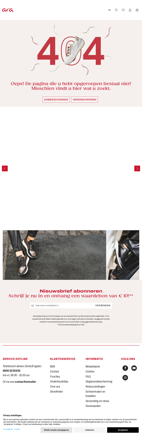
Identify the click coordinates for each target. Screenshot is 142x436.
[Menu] (109, 10)
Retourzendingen (95, 386)
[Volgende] (137, 168)
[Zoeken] (116, 10)
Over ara (55, 386)
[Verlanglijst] (123, 10)
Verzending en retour (97, 401)
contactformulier (25, 381)
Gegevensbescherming (99, 381)
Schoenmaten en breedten (95, 394)
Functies (55, 376)
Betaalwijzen (93, 366)
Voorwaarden (93, 406)
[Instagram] (125, 377)
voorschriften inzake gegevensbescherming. (85, 322)
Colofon (90, 371)
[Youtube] (134, 368)
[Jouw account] (130, 10)
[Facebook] (125, 368)
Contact (54, 371)
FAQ (88, 376)
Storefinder (56, 391)
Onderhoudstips (59, 381)
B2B (52, 366)
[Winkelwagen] (137, 10)
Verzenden (102, 305)
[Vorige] (5, 168)
